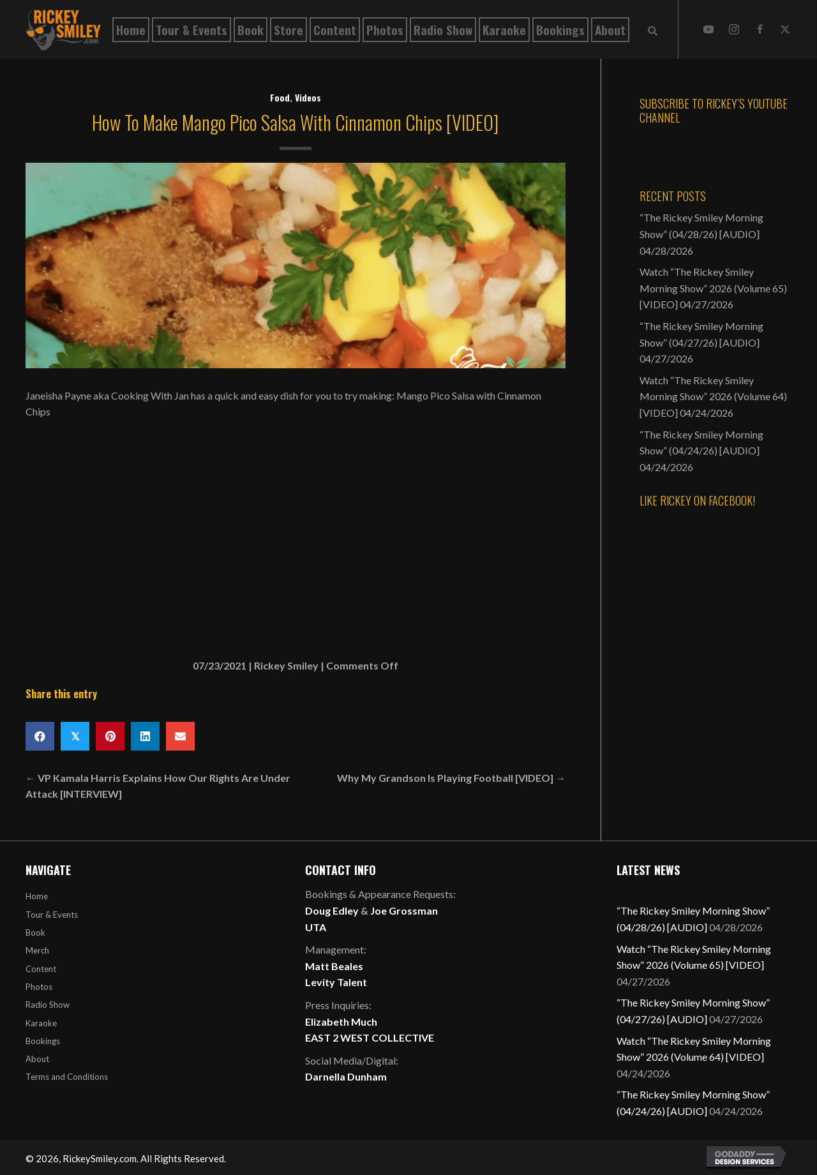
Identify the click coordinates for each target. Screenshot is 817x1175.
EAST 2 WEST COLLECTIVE (369, 1037)
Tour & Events (52, 914)
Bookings (43, 1041)
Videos (308, 97)
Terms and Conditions (67, 1077)
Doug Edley (332, 910)
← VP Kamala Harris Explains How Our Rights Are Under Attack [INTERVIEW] (158, 786)
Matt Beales (334, 966)
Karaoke (41, 1023)
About (37, 1059)
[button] (708, 29)
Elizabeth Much (341, 1021)
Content (41, 969)
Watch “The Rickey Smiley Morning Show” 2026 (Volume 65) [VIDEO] (713, 288)
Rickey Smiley (286, 665)
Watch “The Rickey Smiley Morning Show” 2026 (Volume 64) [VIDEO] (713, 396)
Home (37, 896)
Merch (37, 950)
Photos (39, 987)
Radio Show (48, 1004)
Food (280, 97)
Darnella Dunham (346, 1076)
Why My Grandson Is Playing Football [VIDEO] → (451, 778)
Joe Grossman (404, 910)
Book (35, 932)
